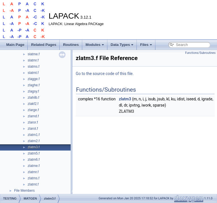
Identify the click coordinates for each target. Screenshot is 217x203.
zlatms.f (33, 178)
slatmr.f (33, 60)
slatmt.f (33, 73)
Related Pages (43, 45)
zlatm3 (125, 99)
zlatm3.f (34, 147)
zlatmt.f (33, 184)
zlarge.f (33, 110)
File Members (24, 191)
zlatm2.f (34, 141)
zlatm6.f (34, 160)
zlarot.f (33, 129)
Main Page (15, 45)
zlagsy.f (33, 91)
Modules (95, 45)
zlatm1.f (34, 135)
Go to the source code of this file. (105, 73)
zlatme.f (34, 166)
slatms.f (33, 67)
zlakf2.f (33, 104)
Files (146, 45)
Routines (71, 45)
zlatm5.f (34, 153)
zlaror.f (33, 122)
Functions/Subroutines (200, 53)
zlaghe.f (34, 85)
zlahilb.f (33, 98)
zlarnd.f (33, 116)
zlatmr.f (33, 172)
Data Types (122, 45)
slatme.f (34, 54)
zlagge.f (34, 79)
